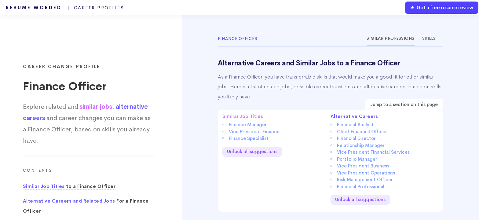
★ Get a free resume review (441, 7)
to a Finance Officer (69, 186)
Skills (429, 38)
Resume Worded (65, 7)
